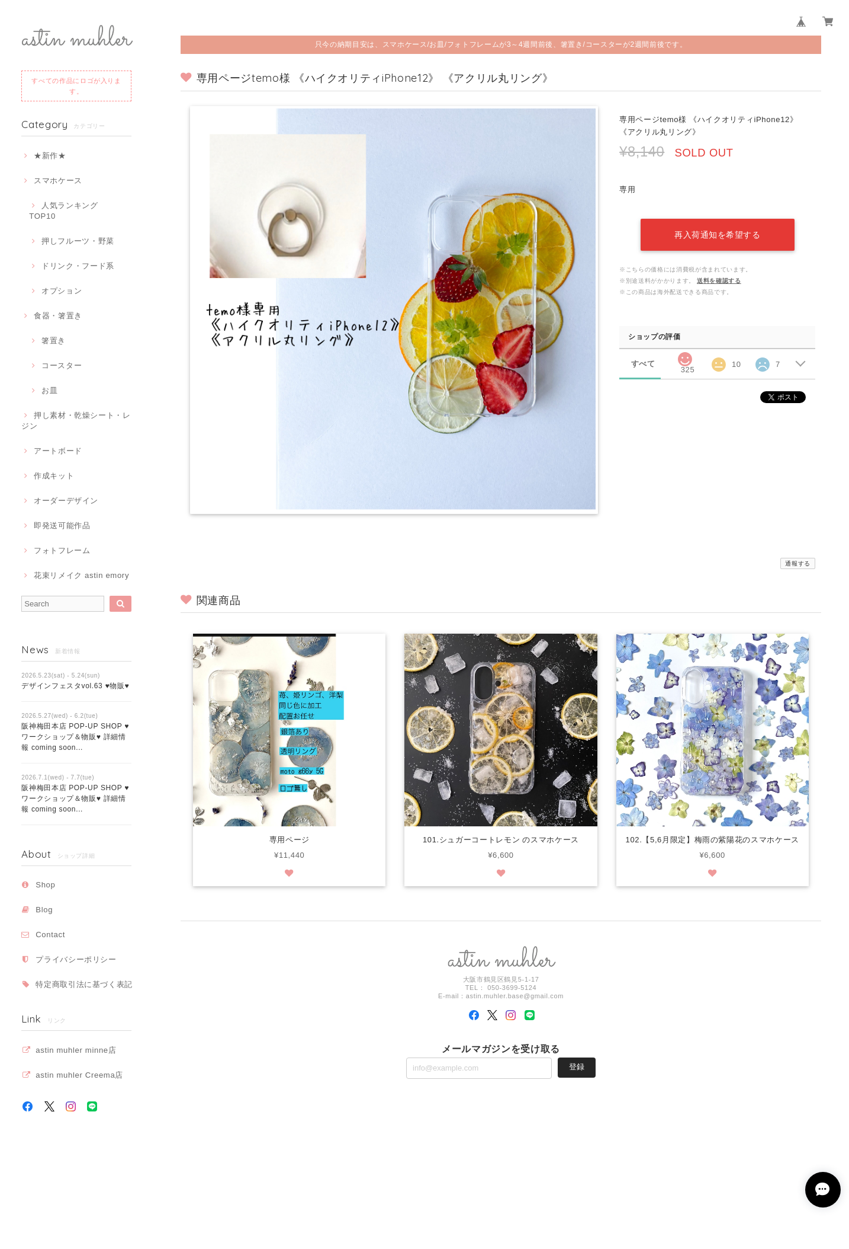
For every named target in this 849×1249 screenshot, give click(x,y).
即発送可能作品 (62, 525)
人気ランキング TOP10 (67, 211)
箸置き (53, 340)
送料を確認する (719, 279)
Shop (45, 884)
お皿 (49, 390)
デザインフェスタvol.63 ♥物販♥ (75, 686)
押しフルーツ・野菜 (77, 241)
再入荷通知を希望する (717, 233)
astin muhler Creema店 (79, 1075)
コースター (61, 365)
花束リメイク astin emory (81, 575)
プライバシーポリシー (76, 959)
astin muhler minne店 (76, 1050)
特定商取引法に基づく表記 (84, 984)
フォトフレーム (62, 550)
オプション (61, 290)
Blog (44, 909)
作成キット (54, 475)
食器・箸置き (58, 315)
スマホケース (58, 180)
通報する (798, 563)
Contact (50, 934)
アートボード (58, 450)
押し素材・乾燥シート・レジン (76, 420)
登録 (576, 1067)
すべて (643, 362)
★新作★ (50, 155)
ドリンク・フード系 (77, 265)
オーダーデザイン (66, 500)
